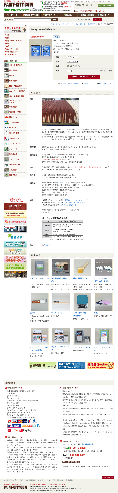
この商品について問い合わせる (69, 83)
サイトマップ (48, 480)
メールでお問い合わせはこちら (71, 462)
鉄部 (7, 43)
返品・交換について (31, 437)
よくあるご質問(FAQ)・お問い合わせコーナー (93, 11)
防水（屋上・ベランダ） (15, 41)
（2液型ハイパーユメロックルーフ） (77, 200)
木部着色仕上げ (12, 52)
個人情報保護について (33, 480)
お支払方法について (31, 388)
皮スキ (32, 313)
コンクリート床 (12, 49)
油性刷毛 (45, 159)
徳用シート (98, 313)
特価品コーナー (105, 15)
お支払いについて (89, 83)
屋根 (7, 38)
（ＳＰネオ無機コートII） (69, 205)
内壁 (7, 46)
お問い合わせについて (86, 441)
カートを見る (106, 5)
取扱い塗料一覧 (50, 15)
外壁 (7, 35)
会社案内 (71, 480)
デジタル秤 (63, 183)
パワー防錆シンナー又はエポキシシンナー (89, 167)
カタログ (47, 245)
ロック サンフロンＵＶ (81, 347)
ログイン (97, 19)
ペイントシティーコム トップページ (61, 24)
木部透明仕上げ (12, 54)
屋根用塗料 (91, 24)
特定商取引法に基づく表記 (13, 480)
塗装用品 (68, 15)
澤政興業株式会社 (87, 444)
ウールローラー (55, 159)
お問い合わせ (60, 480)
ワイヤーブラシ (57, 313)
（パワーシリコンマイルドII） (75, 202)
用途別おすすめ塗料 (31, 15)
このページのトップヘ (108, 477)
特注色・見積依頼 (86, 15)
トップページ (13, 15)
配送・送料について (105, 83)
